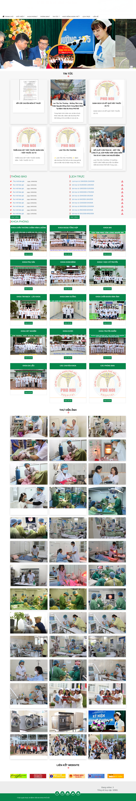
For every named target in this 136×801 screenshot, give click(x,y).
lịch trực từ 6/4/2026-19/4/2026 (83, 199)
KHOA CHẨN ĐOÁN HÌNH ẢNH (107, 297)
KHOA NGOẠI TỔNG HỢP (68, 228)
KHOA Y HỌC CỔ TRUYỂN (107, 262)
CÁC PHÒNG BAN (107, 366)
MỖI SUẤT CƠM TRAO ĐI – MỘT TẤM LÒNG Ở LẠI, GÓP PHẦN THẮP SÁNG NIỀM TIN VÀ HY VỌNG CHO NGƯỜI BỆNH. (107, 152)
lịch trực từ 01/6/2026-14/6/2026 (83, 185)
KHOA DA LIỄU (28, 366)
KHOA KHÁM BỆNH (68, 262)
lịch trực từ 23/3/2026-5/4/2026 (83, 203)
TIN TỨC (56, 17)
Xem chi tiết (28, 254)
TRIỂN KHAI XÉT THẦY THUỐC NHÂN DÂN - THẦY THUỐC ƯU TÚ (28, 151)
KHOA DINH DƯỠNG (68, 297)
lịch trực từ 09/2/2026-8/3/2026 (83, 210)
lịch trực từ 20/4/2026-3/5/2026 (83, 196)
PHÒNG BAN (45, 17)
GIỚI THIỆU (20, 17)
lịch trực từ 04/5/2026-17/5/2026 (83, 192)
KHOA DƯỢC (68, 331)
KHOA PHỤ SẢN (28, 262)
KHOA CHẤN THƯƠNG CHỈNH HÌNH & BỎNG (28, 228)
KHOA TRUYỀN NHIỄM (107, 331)
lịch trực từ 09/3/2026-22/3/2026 (83, 206)
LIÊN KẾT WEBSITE (68, 765)
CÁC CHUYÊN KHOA (68, 366)
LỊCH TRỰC (86, 16)
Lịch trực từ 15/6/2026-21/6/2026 (83, 181)
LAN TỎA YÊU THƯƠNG (67, 150)
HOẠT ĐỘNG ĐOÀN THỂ (71, 17)
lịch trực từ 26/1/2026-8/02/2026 (83, 213)
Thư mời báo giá (15, 181)
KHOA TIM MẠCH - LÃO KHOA (28, 297)
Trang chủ (8, 16)
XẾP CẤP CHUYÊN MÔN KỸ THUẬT (28, 103)
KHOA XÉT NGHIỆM (28, 331)
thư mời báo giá (15, 185)
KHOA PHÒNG (32, 17)
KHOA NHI (107, 228)
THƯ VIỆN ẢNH (69, 410)
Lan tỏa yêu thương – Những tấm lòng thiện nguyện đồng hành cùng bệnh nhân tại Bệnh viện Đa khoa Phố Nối (67, 106)
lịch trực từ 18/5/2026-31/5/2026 (83, 188)
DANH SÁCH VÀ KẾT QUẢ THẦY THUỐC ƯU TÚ (106, 105)
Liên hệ (95, 16)
